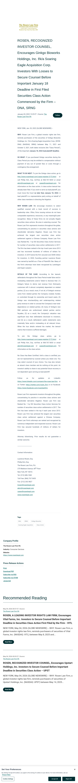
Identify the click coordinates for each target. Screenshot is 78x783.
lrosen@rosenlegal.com (26, 485)
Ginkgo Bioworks (36, 521)
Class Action (40, 525)
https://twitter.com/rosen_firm (37, 385)
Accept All (55, 779)
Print (5, 568)
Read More (8, 642)
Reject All (69, 779)
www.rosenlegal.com (25, 495)
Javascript (7, 581)
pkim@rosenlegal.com (25, 183)
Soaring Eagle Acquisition (25, 525)
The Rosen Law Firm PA (11, 611)
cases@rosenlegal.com (47, 183)
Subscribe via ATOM (10, 578)
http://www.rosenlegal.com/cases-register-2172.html (36, 177)
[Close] (75, 770)
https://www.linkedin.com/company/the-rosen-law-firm (37, 381)
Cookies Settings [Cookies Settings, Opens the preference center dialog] (8, 779)
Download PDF (8, 571)
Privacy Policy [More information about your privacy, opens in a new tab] (6, 775)
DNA (19, 521)
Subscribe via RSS (9, 575)
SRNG (26, 521)
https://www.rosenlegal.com (13, 555)
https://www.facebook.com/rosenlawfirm (32, 388)
